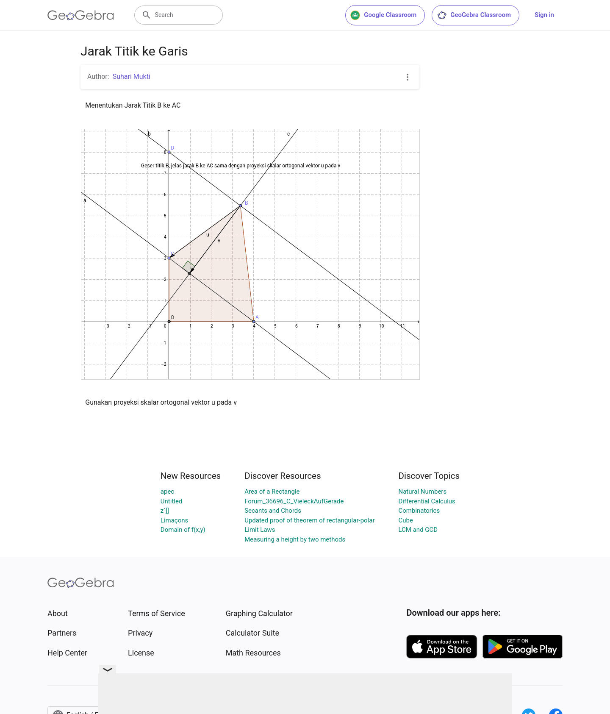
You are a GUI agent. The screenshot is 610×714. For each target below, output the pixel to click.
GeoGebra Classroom (474, 15)
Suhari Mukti (131, 76)
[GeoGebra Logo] (80, 15)
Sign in (544, 15)
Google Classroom (383, 15)
